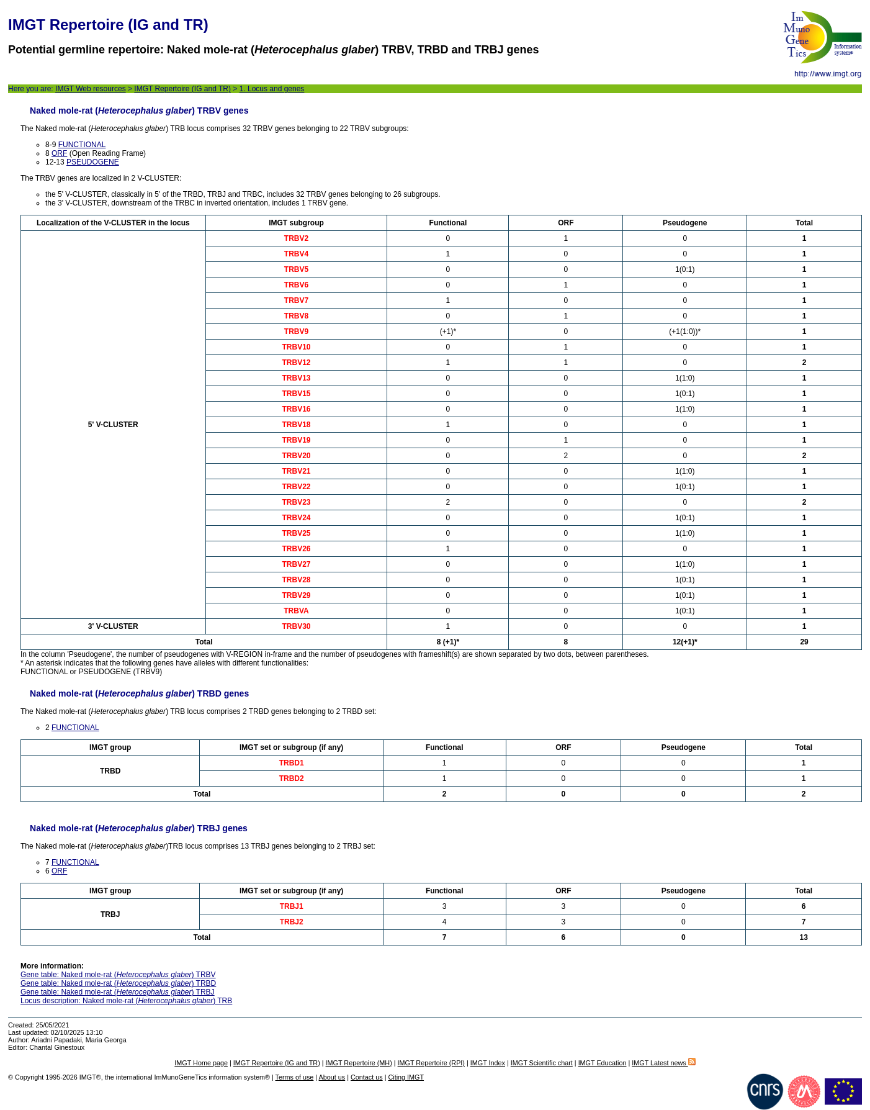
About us (332, 1077)
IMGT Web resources (90, 88)
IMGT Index (487, 1063)
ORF (59, 153)
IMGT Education (602, 1063)
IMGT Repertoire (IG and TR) (182, 88)
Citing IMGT (406, 1077)
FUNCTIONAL (82, 144)
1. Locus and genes (272, 88)
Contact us (367, 1077)
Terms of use (295, 1077)
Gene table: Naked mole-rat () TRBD (118, 983)
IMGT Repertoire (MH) (359, 1063)
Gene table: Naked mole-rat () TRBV (118, 974)
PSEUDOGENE (92, 162)
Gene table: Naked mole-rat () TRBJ (117, 992)
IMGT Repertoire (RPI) (431, 1063)
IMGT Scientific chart (542, 1063)
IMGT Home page (201, 1063)
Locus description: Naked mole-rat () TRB (126, 1000)
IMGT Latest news (663, 1063)
